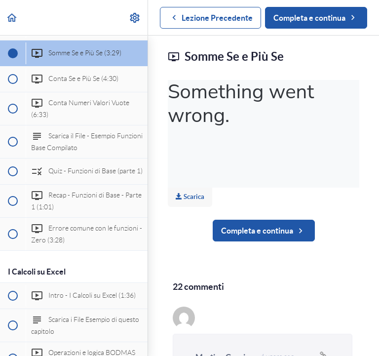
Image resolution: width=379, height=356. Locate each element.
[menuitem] (135, 17)
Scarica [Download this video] (190, 196)
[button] (12, 17)
